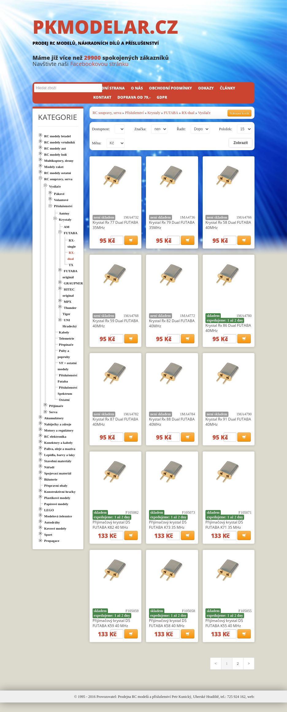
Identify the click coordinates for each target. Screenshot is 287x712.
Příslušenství (134, 113)
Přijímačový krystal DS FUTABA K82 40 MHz (111, 530)
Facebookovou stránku (99, 63)
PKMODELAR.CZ (143, 32)
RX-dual (188, 113)
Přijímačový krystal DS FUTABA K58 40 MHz (168, 630)
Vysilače (204, 113)
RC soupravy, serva (107, 113)
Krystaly (153, 113)
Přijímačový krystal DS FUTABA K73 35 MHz (168, 530)
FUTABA (171, 113)
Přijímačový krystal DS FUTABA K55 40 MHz (224, 630)
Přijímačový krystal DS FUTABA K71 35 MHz (224, 530)
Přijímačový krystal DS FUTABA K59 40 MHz (111, 630)
